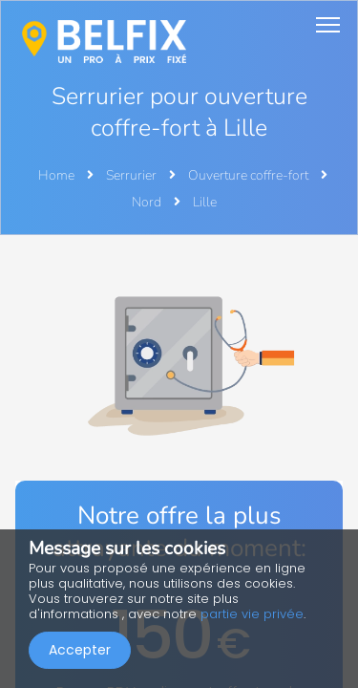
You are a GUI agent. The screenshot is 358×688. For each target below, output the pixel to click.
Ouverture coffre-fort (249, 175)
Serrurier (132, 175)
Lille (205, 202)
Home (56, 175)
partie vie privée (252, 614)
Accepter (80, 649)
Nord (148, 202)
